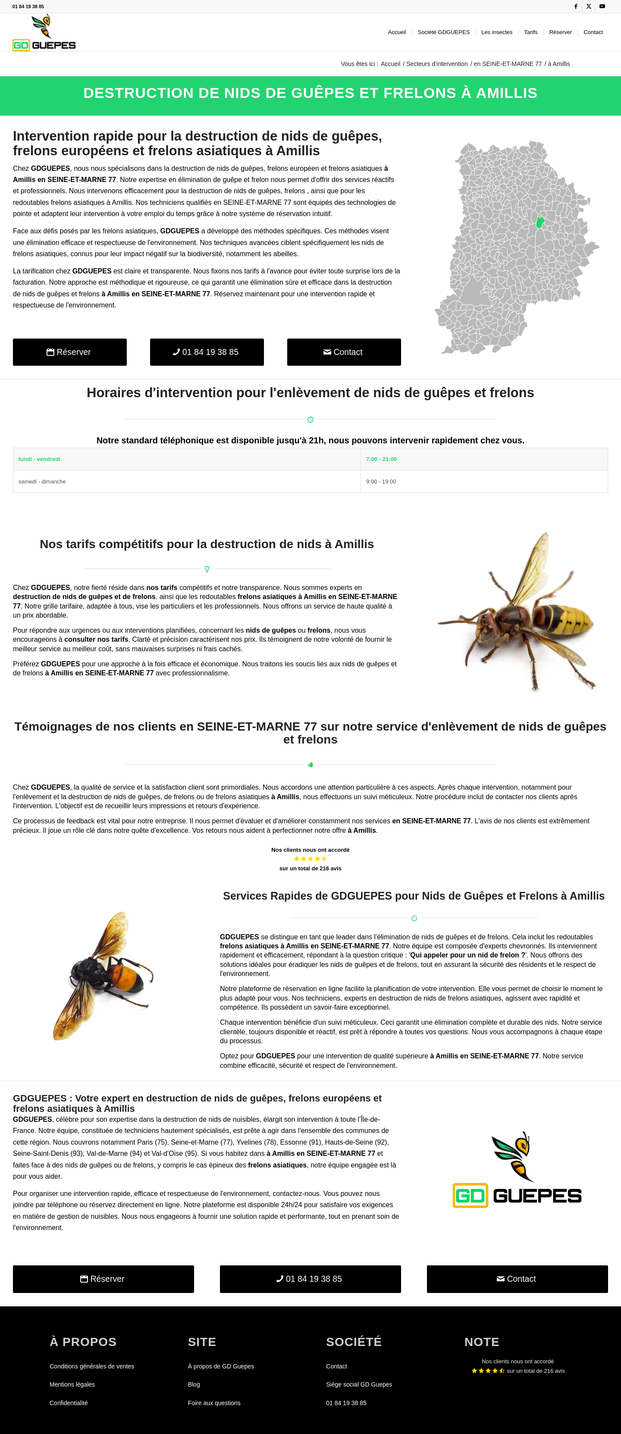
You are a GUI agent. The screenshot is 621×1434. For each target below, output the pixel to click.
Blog (194, 1384)
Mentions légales (72, 1384)
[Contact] (344, 352)
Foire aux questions (214, 1402)
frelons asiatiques (356, 168)
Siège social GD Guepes (359, 1384)
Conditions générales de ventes (92, 1366)
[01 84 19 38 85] (207, 352)
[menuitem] (397, 32)
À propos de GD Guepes (221, 1366)
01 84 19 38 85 (28, 6)
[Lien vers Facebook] (576, 6)
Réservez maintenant (246, 294)
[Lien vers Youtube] (602, 6)
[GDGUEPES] (44, 32)
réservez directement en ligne (134, 1204)
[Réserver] (70, 352)
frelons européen (293, 168)
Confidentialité (69, 1402)
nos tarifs (161, 587)
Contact (336, 1366)
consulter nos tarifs (96, 639)
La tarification (33, 271)
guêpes (252, 168)
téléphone (62, 1204)
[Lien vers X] (589, 6)
